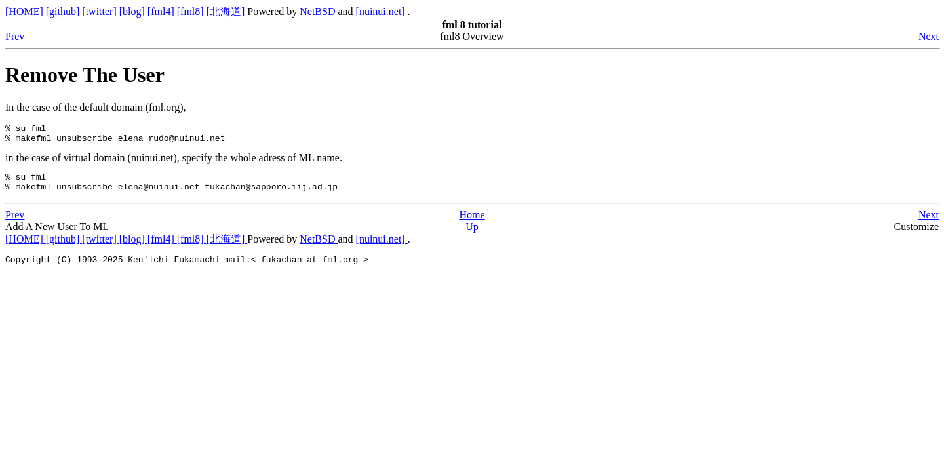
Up (472, 234)
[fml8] (191, 11)
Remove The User (85, 75)
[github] (64, 11)
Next (928, 36)
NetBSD (319, 11)
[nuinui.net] (382, 11)
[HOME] (25, 11)
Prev (14, 36)
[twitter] (100, 11)
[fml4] (162, 11)
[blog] (133, 11)
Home (471, 222)
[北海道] (227, 11)
